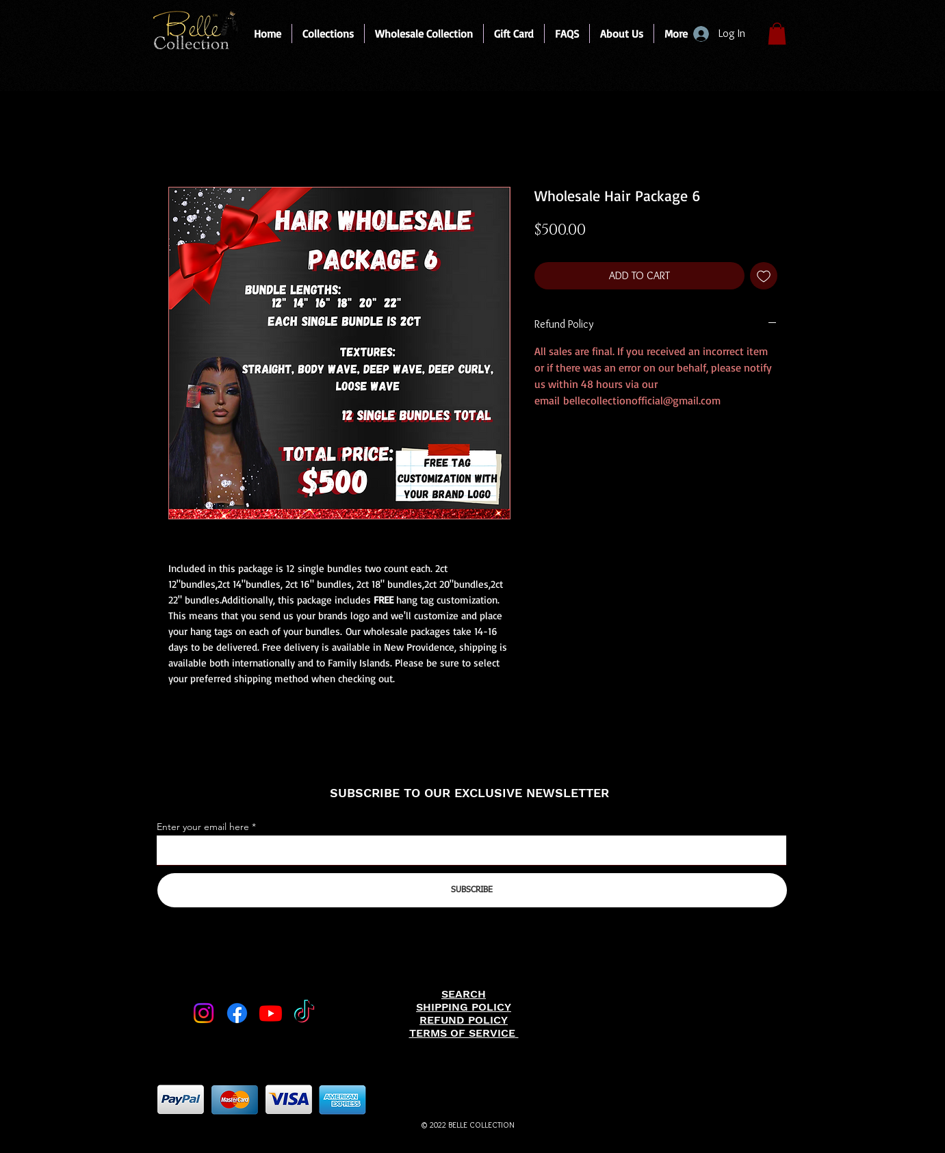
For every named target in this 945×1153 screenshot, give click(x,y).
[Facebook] (237, 1013)
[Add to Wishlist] (763, 275)
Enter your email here (203, 826)
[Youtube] (270, 1013)
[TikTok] (304, 1013)
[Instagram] (203, 1013)
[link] (777, 33)
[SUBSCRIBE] (472, 890)
